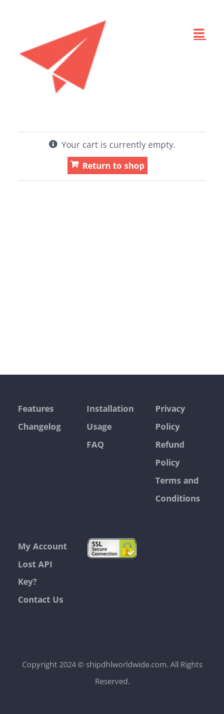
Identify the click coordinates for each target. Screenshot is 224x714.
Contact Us (40, 599)
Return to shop (113, 165)
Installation (110, 408)
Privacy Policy (170, 417)
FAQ (95, 444)
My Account (42, 546)
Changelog (39, 426)
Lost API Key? (35, 573)
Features (36, 408)
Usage (99, 426)
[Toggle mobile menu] (200, 33)
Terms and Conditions (177, 489)
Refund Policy (170, 453)
